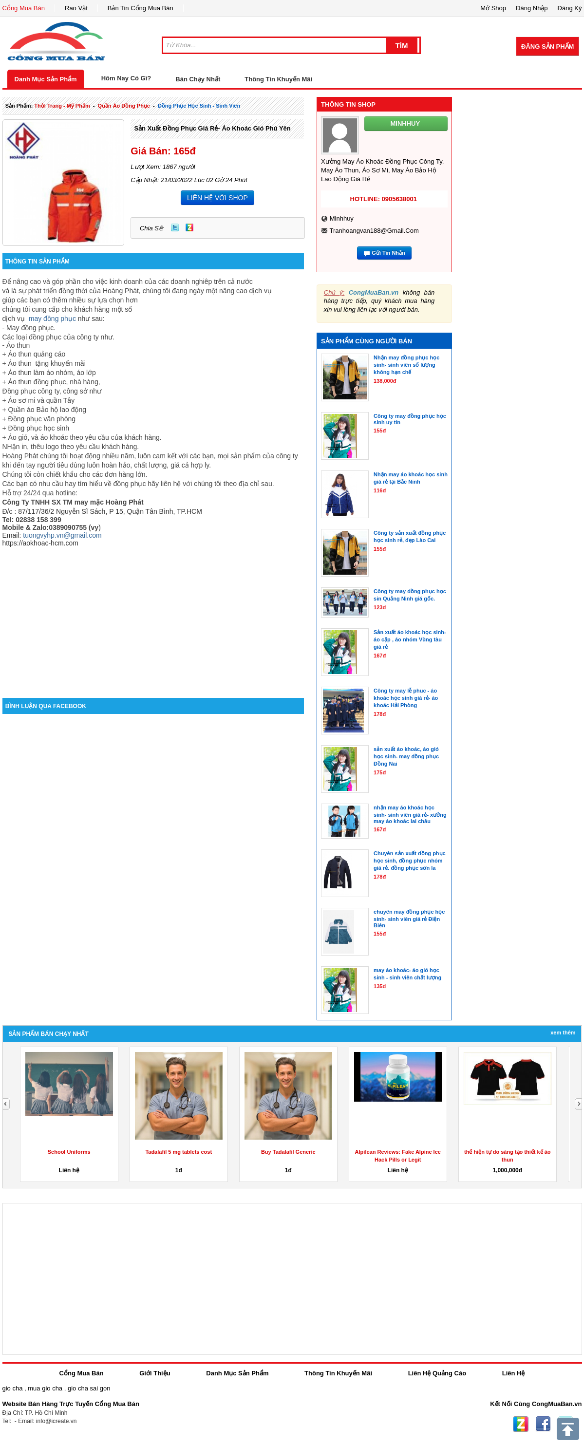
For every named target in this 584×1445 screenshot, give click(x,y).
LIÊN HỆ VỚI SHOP (217, 198)
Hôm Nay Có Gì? (126, 78)
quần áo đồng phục (124, 106)
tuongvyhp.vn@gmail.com (62, 535)
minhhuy (342, 218)
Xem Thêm (562, 1032)
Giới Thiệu (154, 1373)
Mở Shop (493, 8)
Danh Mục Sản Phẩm (46, 79)
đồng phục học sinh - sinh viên (199, 106)
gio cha (12, 1388)
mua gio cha (45, 1388)
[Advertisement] (153, 615)
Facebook (543, 1424)
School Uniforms (69, 1152)
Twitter (175, 227)
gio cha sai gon (89, 1388)
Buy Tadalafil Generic (288, 1152)
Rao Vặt (76, 8)
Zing (189, 227)
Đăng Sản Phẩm (547, 46)
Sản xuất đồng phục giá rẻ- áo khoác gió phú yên (212, 128)
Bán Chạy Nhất (197, 79)
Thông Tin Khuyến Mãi (278, 79)
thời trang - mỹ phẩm (62, 106)
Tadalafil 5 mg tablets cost (178, 1152)
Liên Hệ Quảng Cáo (437, 1373)
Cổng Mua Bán (23, 8)
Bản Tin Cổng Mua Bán (140, 8)
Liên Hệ (513, 1373)
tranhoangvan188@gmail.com (373, 230)
